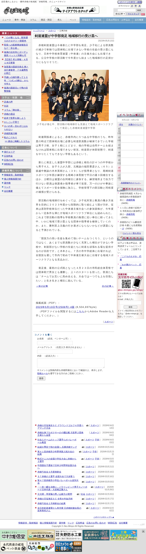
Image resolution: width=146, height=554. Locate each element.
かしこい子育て (11, 122)
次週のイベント (135, 124)
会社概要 (8, 191)
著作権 (7, 183)
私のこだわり (10, 137)
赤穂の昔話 (9, 114)
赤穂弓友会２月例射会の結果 (51, 503)
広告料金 (8, 156)
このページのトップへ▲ (103, 517)
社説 (6, 106)
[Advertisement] (73, 404)
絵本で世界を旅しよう (15, 118)
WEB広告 (8, 164)
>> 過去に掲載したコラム (17, 141)
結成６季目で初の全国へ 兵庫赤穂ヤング (57, 447)
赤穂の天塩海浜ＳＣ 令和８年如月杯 (55, 499)
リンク (7, 187)
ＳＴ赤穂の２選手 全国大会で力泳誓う (56, 476)
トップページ (38, 31)
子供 (97, 440)
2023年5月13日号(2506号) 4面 (55, 307)
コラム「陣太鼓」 (12, 110)
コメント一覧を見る (130, 233)
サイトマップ (133, 14)
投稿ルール (42, 373)
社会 (83, 494)
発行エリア (9, 152)
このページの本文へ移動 (130, 2)
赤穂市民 (130, 214)
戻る (120, 124)
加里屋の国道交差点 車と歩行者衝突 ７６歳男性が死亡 (16, 70)
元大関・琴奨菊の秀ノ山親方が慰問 (54, 494)
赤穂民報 (130, 200)
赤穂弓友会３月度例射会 (49, 472)
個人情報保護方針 (12, 179)
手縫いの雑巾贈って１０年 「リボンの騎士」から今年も (16, 80)
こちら (80, 311)
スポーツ (52, 31)
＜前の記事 (42, 286)
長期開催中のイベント (130, 183)
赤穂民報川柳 (10, 133)
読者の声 (8, 102)
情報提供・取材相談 (14, 175)
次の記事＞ (108, 286)
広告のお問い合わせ (14, 160)
